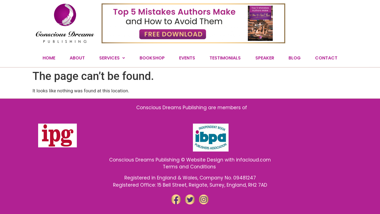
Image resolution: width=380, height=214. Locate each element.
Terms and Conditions (190, 166)
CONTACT (326, 58)
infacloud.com (253, 159)
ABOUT (77, 58)
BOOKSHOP (152, 58)
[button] (112, 58)
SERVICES (112, 58)
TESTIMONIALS (225, 58)
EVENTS (187, 58)
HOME (49, 58)
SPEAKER (264, 58)
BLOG (295, 58)
